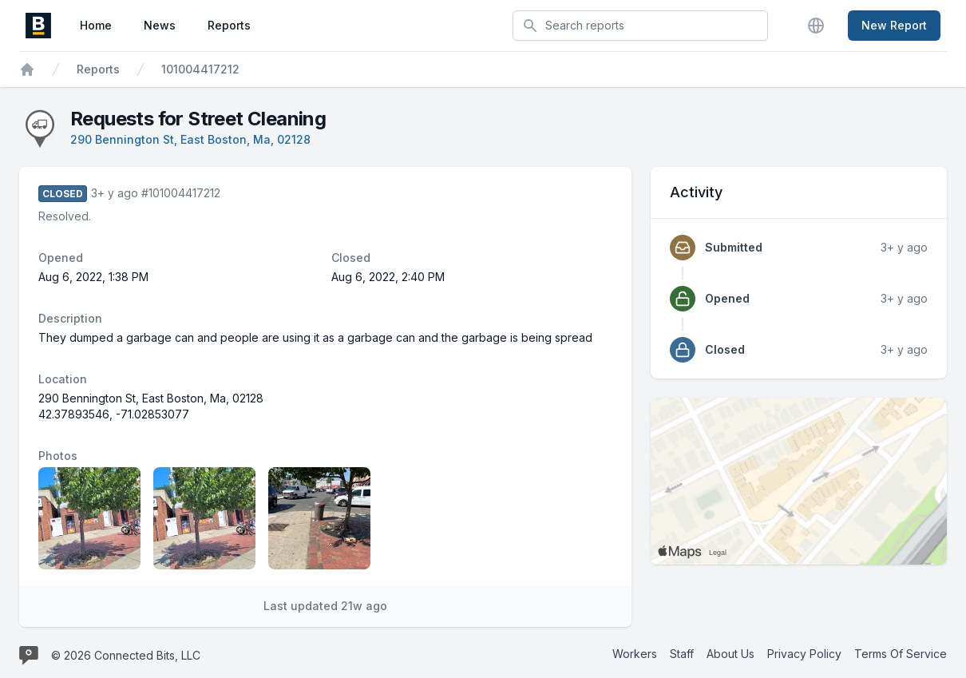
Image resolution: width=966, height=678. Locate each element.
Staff (682, 653)
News (160, 25)
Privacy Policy (804, 653)
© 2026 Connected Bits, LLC (125, 655)
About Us (730, 653)
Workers (634, 653)
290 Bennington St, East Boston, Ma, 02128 (190, 139)
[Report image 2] (204, 518)
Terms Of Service (900, 653)
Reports (229, 25)
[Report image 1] (89, 518)
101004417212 (200, 69)
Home (96, 25)
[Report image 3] (319, 518)
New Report (894, 25)
